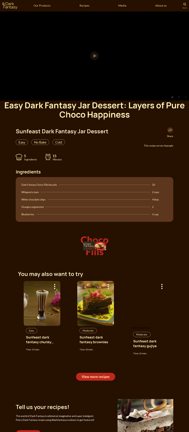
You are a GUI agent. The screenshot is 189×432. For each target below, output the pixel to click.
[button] (94, 56)
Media (122, 5)
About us (161, 5)
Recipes (84, 5)
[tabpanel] (94, 55)
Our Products (42, 5)
